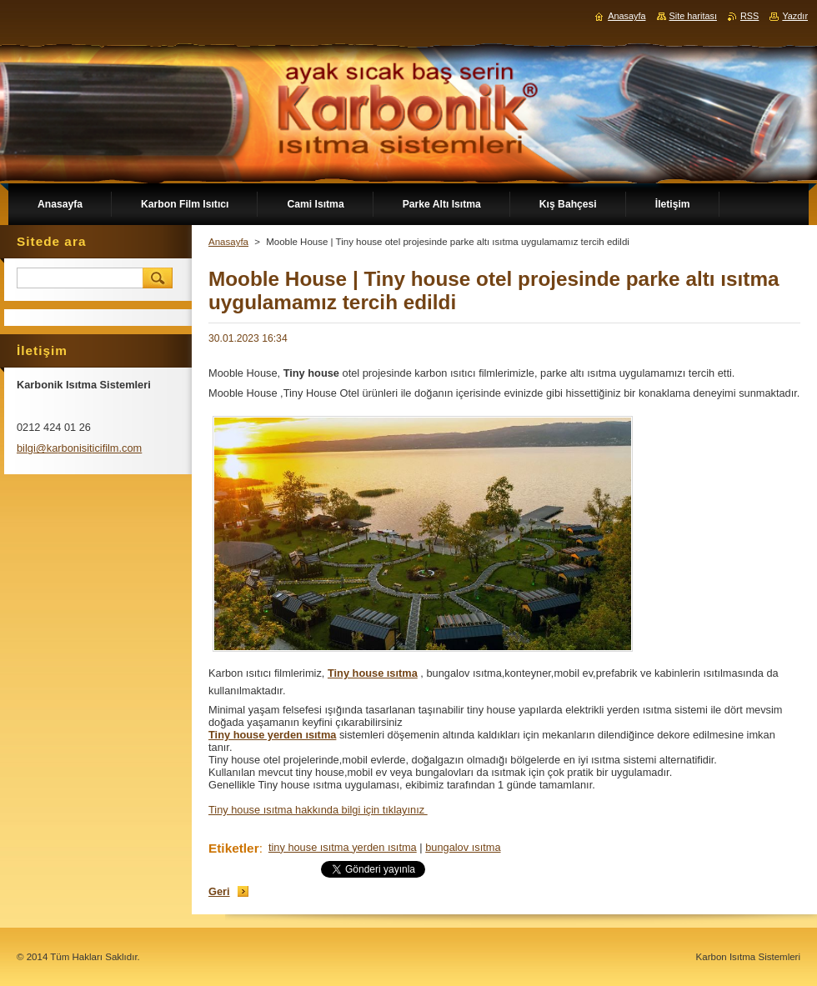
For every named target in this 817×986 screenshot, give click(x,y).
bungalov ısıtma (462, 847)
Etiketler (233, 848)
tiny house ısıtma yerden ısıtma (342, 847)
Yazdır (795, 16)
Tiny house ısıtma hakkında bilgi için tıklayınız (318, 809)
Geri (219, 891)
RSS (749, 16)
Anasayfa (228, 242)
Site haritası (693, 16)
